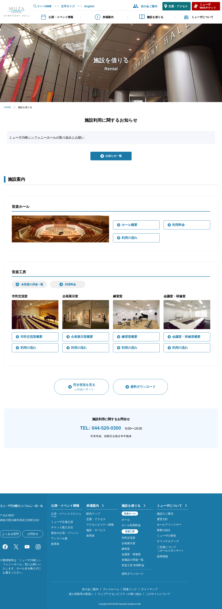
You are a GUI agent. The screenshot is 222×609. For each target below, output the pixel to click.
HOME (7, 107)
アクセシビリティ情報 (100, 524)
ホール (126, 519)
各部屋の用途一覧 (32, 284)
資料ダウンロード (133, 573)
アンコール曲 (59, 538)
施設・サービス (96, 530)
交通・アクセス (178, 6)
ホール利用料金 (131, 525)
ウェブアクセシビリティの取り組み (120, 593)
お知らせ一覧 (113, 155)
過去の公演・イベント (64, 532)
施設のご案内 (165, 513)
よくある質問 (10, 533)
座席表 (55, 543)
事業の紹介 (164, 530)
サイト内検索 (44, 6)
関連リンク (130, 589)
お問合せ (32, 533)
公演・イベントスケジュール (66, 515)
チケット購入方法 (62, 527)
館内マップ (93, 513)
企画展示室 (128, 543)
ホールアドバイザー (169, 524)
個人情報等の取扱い (81, 593)
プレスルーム (111, 589)
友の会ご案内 (149, 6)
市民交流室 (128, 537)
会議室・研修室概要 (186, 336)
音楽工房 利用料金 (133, 565)
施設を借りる (151, 17)
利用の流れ (129, 237)
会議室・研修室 (131, 554)
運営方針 (162, 519)
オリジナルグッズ (168, 541)
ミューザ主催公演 (62, 521)
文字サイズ (68, 6)
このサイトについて (158, 593)
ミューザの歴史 (166, 535)
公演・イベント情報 (57, 17)
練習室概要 (129, 336)
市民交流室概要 (31, 336)
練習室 (126, 548)
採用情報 (162, 556)
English (89, 6)
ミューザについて (198, 17)
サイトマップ (149, 589)
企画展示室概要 (82, 336)
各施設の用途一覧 (133, 559)
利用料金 (178, 224)
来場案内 (104, 17)
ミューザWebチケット (208, 6)
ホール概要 (129, 224)
